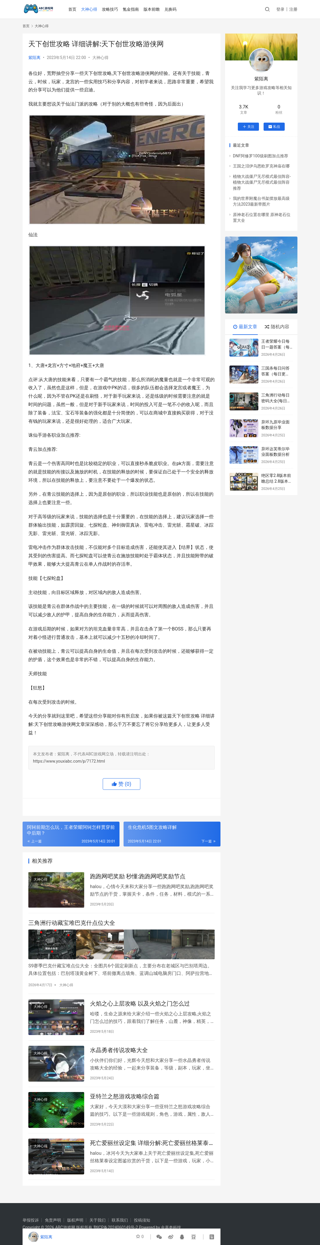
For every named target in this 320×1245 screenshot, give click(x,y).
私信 (274, 127)
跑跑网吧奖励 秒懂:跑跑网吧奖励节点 (137, 876)
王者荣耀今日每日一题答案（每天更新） (275, 347)
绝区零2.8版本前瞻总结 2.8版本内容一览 (276, 481)
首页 (73, 9)
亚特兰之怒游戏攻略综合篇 (124, 1100)
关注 (248, 127)
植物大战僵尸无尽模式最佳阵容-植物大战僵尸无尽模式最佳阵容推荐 (262, 182)
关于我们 (97, 1220)
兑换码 (171, 9)
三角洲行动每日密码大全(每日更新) (276, 401)
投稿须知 (142, 1220)
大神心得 (90, 9)
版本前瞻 (152, 9)
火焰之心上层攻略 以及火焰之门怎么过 (140, 1004)
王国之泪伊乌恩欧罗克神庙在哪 (261, 166)
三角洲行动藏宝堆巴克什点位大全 (71, 924)
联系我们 (120, 1220)
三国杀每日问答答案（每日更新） (275, 374)
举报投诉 (31, 1220)
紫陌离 (34, 57)
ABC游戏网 (65, 1227)
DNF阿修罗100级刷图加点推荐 (260, 156)
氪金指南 (131, 9)
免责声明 (53, 1220)
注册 (293, 9)
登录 (280, 9)
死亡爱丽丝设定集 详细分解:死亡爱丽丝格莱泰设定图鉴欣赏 (152, 1148)
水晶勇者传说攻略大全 (119, 1052)
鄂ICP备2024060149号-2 (115, 1227)
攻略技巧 (110, 9)
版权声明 (75, 1220)
